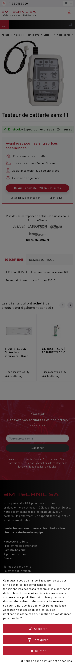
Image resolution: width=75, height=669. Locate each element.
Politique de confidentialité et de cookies (45, 660)
